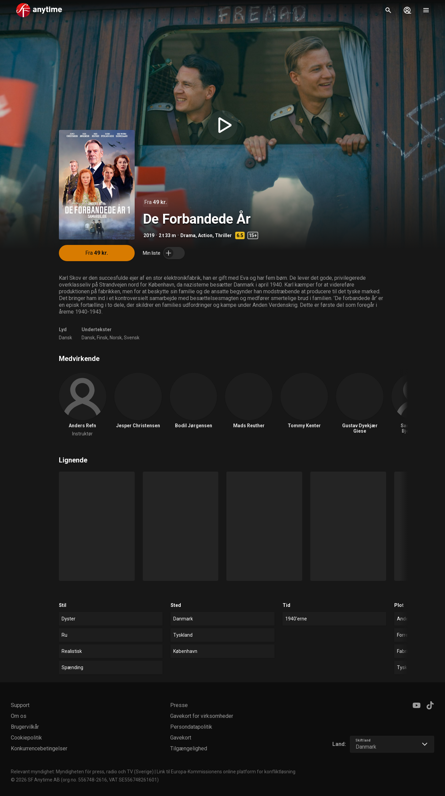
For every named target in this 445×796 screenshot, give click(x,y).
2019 (148, 235)
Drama (188, 235)
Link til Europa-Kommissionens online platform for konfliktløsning (226, 771)
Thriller (223, 235)
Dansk (65, 337)
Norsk (116, 337)
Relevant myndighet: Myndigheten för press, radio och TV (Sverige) (82, 771)
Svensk (131, 337)
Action (205, 235)
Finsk (102, 337)
